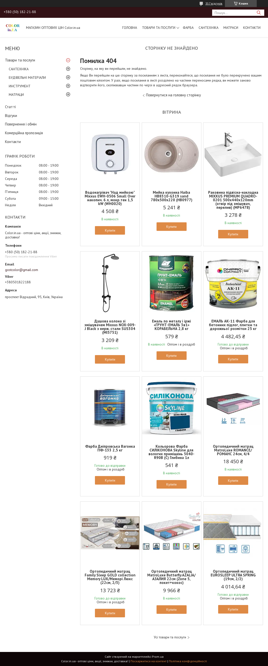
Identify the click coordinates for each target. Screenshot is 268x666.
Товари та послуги (158, 27)
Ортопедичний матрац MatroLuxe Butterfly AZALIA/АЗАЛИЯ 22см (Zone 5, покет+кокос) (171, 576)
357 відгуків (213, 3)
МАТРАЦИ (16, 94)
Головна (129, 27)
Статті (10, 106)
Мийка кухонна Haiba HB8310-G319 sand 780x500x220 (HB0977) (171, 196)
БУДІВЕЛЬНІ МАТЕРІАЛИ (27, 77)
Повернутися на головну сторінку (173, 95)
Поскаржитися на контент (148, 661)
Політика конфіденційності (188, 661)
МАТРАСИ (230, 27)
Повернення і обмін (21, 124)
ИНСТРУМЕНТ (20, 86)
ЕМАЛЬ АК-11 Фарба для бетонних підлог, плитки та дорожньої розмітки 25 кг (233, 324)
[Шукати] (258, 13)
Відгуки (11, 115)
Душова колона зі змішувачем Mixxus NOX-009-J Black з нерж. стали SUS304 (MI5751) (110, 326)
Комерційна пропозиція (24, 132)
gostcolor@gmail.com (21, 270)
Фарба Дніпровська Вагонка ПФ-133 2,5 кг (110, 448)
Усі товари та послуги (170, 637)
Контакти (251, 27)
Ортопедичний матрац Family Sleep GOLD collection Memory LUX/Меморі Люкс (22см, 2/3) (110, 576)
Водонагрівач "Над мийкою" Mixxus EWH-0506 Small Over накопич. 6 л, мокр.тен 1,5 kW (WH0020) (110, 198)
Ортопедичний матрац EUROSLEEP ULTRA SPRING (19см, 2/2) (233, 575)
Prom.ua (158, 656)
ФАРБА (188, 27)
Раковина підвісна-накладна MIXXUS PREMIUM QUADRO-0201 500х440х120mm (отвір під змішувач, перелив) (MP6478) (233, 199)
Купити (110, 230)
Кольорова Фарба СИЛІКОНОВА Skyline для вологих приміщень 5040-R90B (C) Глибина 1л (171, 451)
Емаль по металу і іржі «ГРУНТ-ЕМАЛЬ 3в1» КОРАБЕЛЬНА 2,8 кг (171, 324)
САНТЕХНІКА (208, 27)
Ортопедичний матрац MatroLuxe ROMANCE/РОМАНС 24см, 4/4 (233, 450)
